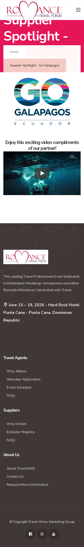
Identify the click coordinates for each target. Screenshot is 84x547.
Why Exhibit (16, 424)
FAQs (11, 395)
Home (14, 52)
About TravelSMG (21, 468)
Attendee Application (24, 379)
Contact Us (15, 476)
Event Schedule (19, 387)
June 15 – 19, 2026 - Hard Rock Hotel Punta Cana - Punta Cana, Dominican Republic (41, 312)
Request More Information (27, 484)
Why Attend (16, 371)
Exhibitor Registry (21, 432)
